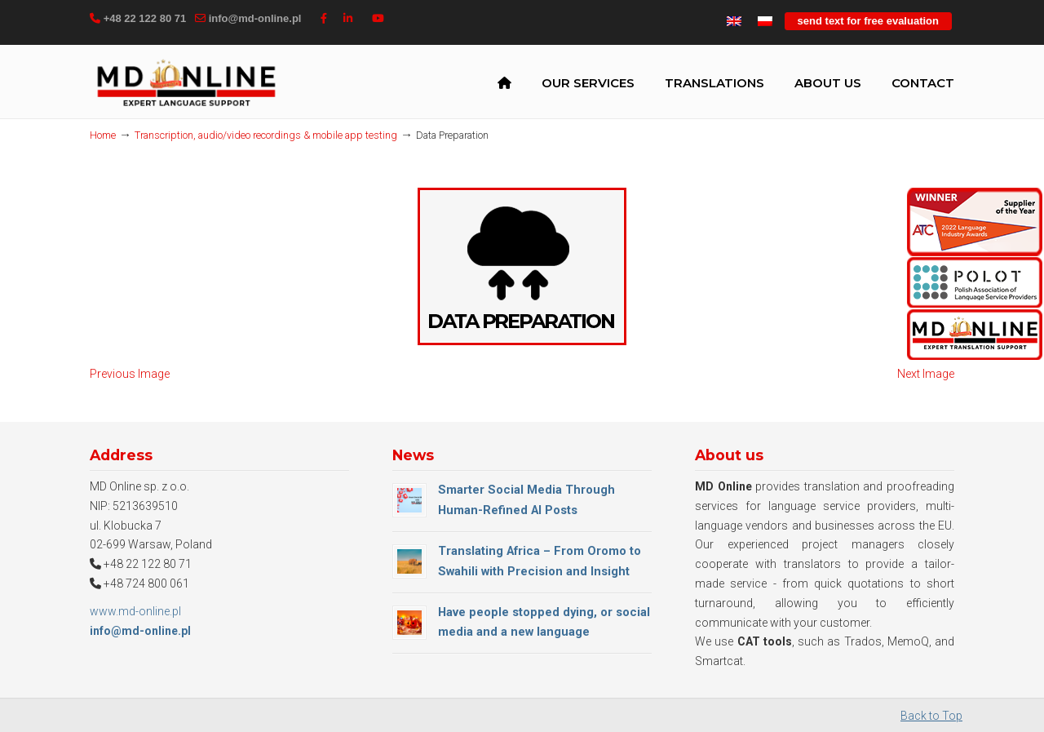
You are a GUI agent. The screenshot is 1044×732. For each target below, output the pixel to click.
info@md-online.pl (255, 18)
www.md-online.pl (135, 611)
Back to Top (931, 715)
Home (103, 135)
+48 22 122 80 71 (145, 18)
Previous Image (130, 373)
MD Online (186, 85)
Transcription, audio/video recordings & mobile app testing (266, 135)
